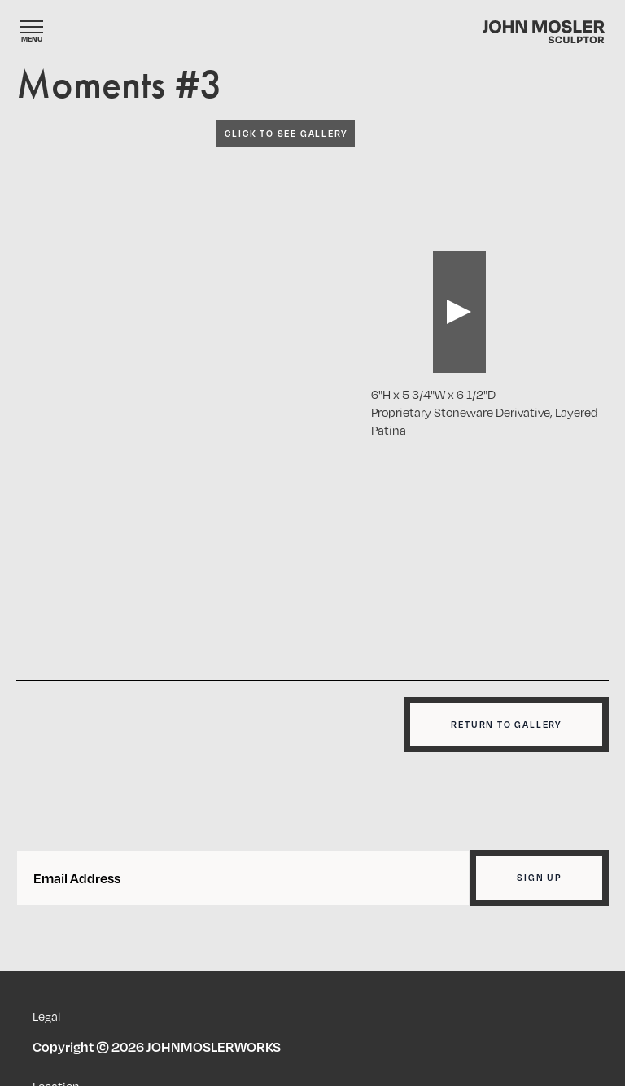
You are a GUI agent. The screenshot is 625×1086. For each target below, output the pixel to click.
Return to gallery (506, 724)
